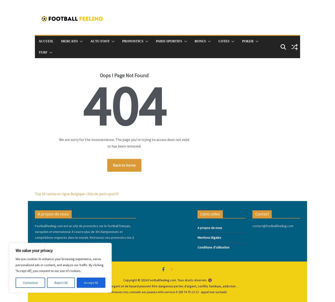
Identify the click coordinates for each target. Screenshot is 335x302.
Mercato (69, 41)
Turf (43, 52)
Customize (30, 283)
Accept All (91, 283)
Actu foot (100, 41)
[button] (80, 41)
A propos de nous (210, 228)
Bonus (200, 41)
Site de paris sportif (103, 193)
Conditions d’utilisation (213, 247)
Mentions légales (209, 237)
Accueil (46, 41)
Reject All (60, 283)
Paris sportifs (169, 41)
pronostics (132, 41)
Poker (248, 41)
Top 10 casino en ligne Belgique (60, 193)
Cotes (223, 41)
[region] (60, 268)
